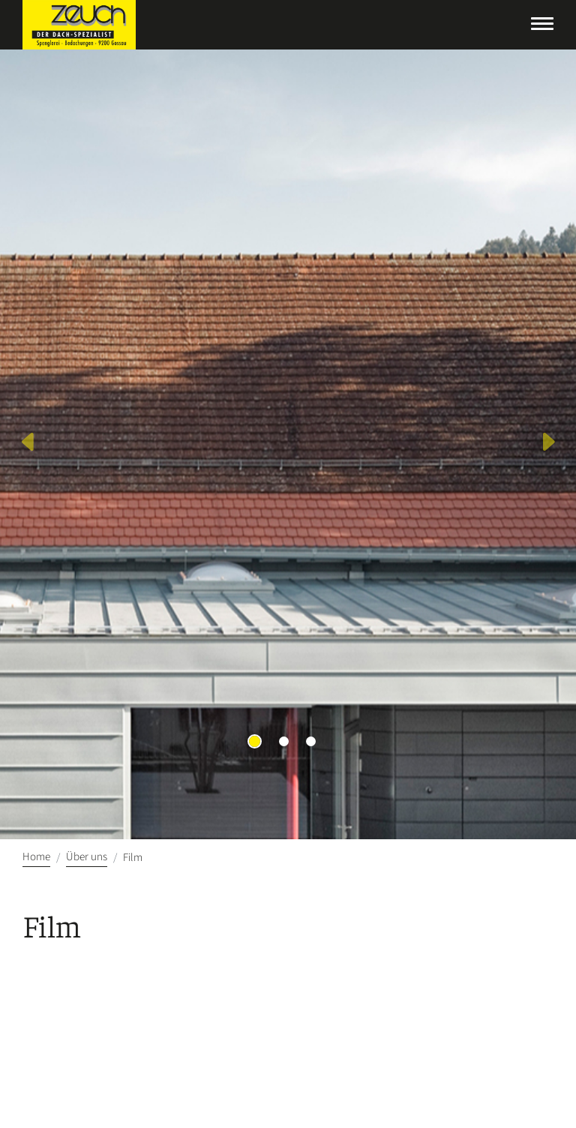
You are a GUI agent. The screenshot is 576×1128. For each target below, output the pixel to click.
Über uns (86, 857)
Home (36, 857)
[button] (29, 444)
